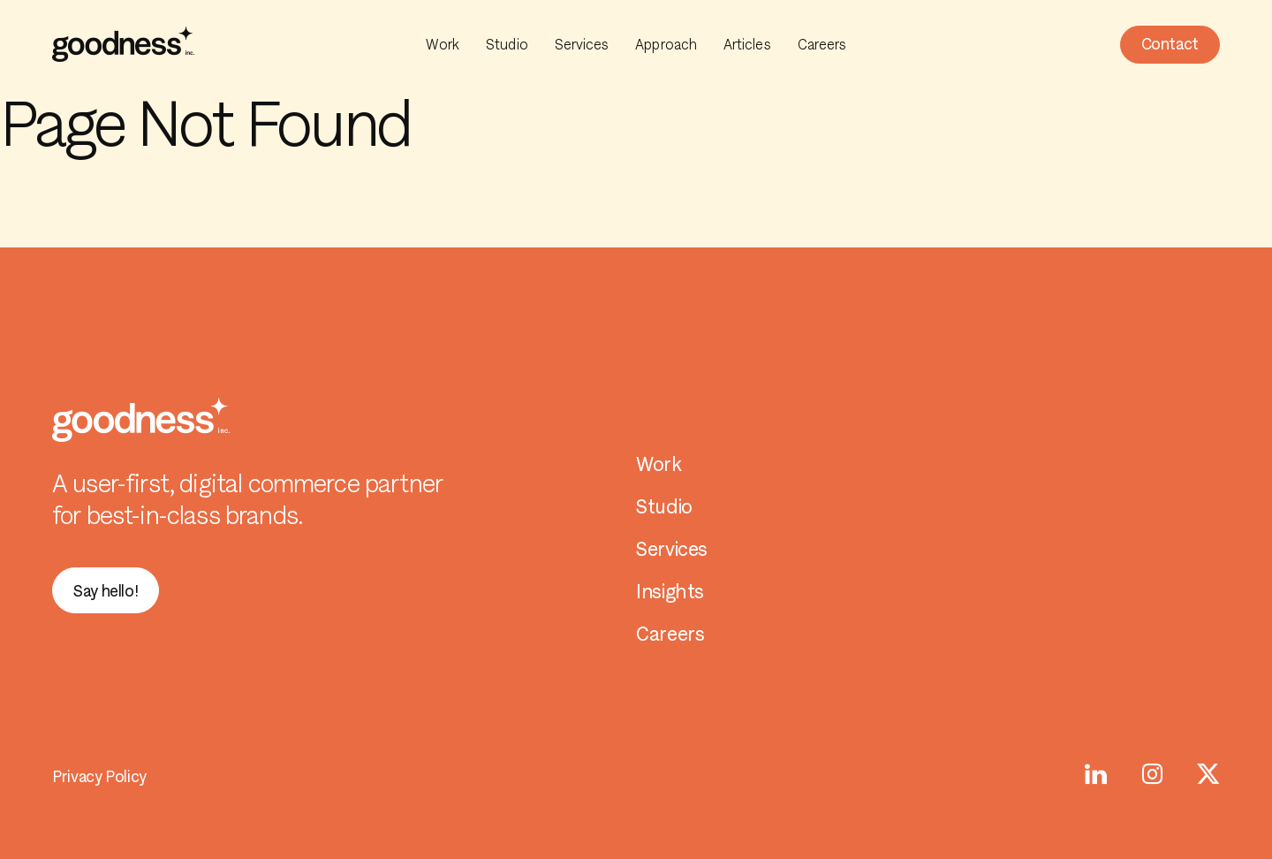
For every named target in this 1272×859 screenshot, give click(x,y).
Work (442, 44)
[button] (1170, 45)
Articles (747, 44)
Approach (666, 44)
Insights (670, 591)
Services (582, 44)
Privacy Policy (99, 776)
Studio (506, 44)
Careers (822, 44)
